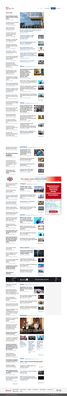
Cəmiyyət (23, 184)
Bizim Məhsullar (35, 389)
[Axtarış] (38, 8)
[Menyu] (58, 8)
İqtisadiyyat (23, 147)
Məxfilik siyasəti (15, 391)
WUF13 (22, 66)
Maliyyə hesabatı (23, 389)
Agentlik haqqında (16, 389)
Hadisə (22, 284)
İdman (22, 358)
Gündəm (22, 215)
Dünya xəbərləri (24, 247)
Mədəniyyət (23, 315)
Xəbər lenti (9, 12)
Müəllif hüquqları (43, 389)
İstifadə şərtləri (50, 389)
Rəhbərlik (29, 389)
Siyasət (22, 103)
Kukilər (21, 391)
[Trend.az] (10, 8)
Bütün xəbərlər (40, 100)
